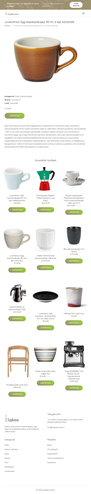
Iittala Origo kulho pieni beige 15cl (45, 372)
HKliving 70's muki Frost (74, 313)
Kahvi (7, 445)
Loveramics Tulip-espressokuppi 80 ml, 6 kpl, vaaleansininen (17, 198)
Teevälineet (9, 467)
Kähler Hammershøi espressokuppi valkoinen (45, 257)
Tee (6, 462)
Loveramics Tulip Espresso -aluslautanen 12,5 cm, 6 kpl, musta (45, 316)
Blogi (49, 445)
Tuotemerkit (9, 471)
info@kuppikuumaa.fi (55, 427)
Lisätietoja (14, 116)
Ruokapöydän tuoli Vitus (17, 385)
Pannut (7, 458)
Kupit (17, 96)
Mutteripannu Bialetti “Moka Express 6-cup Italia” (45, 198)
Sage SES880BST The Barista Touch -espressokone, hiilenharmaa (74, 375)
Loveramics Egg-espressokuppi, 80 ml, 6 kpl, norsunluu (17, 258)
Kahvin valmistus (11, 449)
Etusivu (7, 25)
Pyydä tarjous (76, 5)
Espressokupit (26, 96)
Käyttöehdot (52, 454)
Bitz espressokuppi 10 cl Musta (74, 250)
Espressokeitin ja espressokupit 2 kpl (17, 308)
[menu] (83, 13)
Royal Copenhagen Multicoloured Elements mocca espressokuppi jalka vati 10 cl (74, 199)
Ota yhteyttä (52, 449)
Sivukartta (51, 462)
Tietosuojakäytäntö (55, 458)
